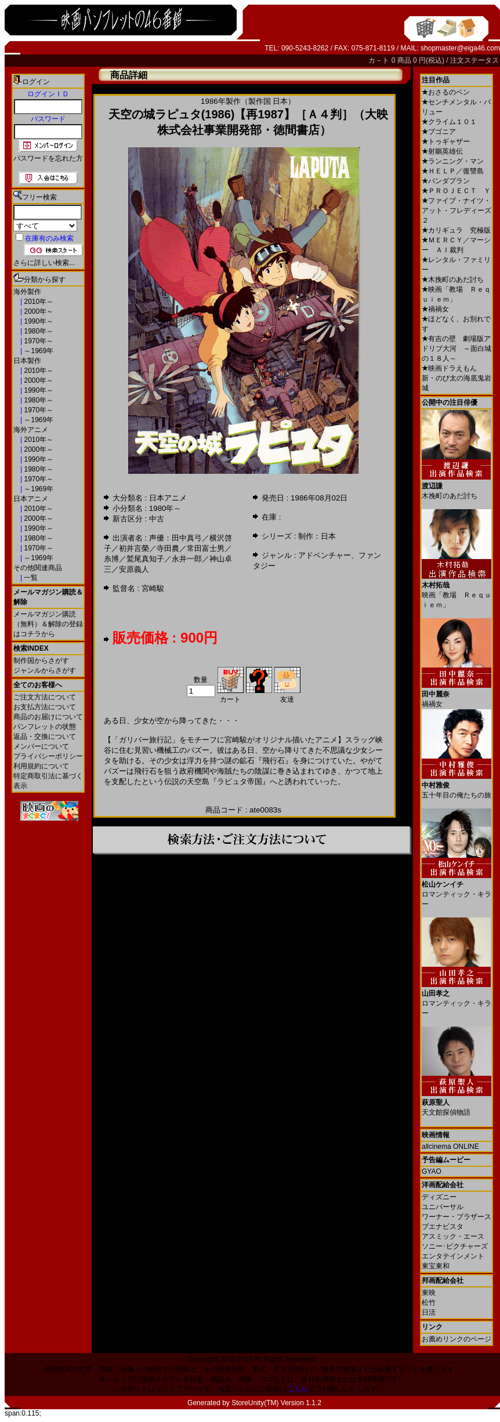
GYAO (431, 1171)
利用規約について (41, 766)
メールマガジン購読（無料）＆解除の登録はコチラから (48, 624)
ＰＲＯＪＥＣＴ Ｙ (456, 191)
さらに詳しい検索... (44, 263)
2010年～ (37, 302)
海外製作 (27, 292)
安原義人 (134, 569)
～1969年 (37, 351)
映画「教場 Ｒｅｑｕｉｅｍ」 (456, 590)
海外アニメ (30, 430)
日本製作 (27, 361)
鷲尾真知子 (145, 558)
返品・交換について (44, 736)
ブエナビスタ (442, 1227)
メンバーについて (41, 746)
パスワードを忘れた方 (48, 158)
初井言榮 (134, 548)
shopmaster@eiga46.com (460, 48)
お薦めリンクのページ (456, 1339)
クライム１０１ (449, 122)
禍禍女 (435, 309)
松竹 (429, 1302)
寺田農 (168, 548)
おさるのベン (446, 92)
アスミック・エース (453, 1236)
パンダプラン (446, 181)
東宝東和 (436, 1266)
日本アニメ (30, 499)
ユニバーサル (442, 1207)
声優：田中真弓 (175, 538)
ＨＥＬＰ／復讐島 (453, 171)
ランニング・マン (453, 161)
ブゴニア (439, 132)
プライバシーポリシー (48, 756)
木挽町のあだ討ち (453, 279)
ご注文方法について (44, 697)
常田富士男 (205, 548)
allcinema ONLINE (450, 1146)
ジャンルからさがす (44, 670)
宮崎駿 (153, 588)
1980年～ (37, 331)
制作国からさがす (41, 660)
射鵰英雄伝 (442, 151)
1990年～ (37, 321)
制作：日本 (317, 536)
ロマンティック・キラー (456, 890)
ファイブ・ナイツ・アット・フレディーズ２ (456, 210)
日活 (429, 1312)
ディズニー (439, 1197)
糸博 (111, 558)
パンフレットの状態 (44, 727)
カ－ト (379, 60)
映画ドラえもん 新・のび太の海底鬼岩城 (456, 378)
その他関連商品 (37, 568)
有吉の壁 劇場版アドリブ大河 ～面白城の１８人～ (456, 348)
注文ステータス (474, 60)
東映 (429, 1293)
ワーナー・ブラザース (456, 1217)
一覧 (30, 578)
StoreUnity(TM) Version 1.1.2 (276, 1403)
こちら (297, 1389)
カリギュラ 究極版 (456, 230)
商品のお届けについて (48, 717)
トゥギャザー (446, 141)
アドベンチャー (324, 555)
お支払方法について (44, 707)
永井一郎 (187, 558)
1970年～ (37, 341)
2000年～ (37, 311)
